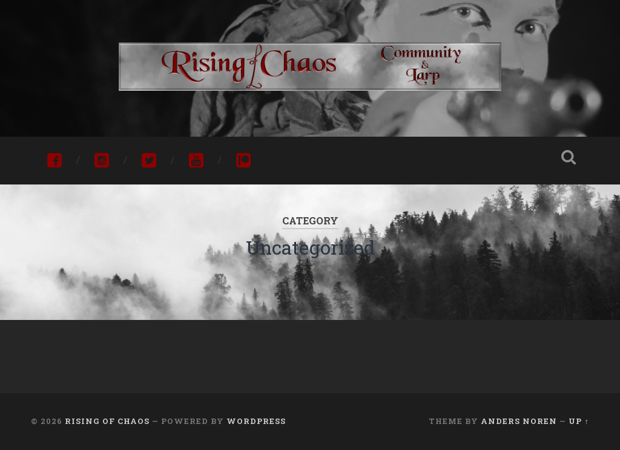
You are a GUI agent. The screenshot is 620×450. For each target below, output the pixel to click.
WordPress (256, 421)
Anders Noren (519, 421)
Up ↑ (579, 421)
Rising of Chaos (107, 421)
